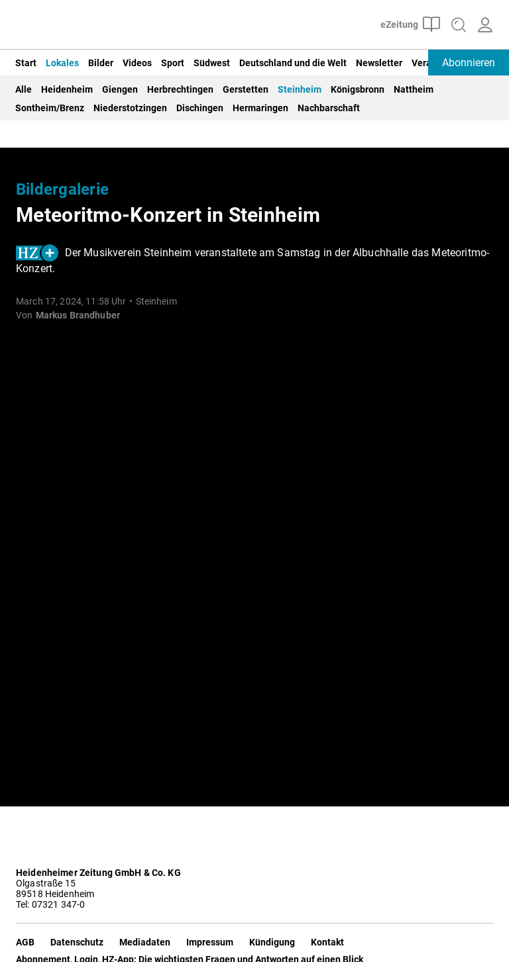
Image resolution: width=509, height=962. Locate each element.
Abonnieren (468, 62)
